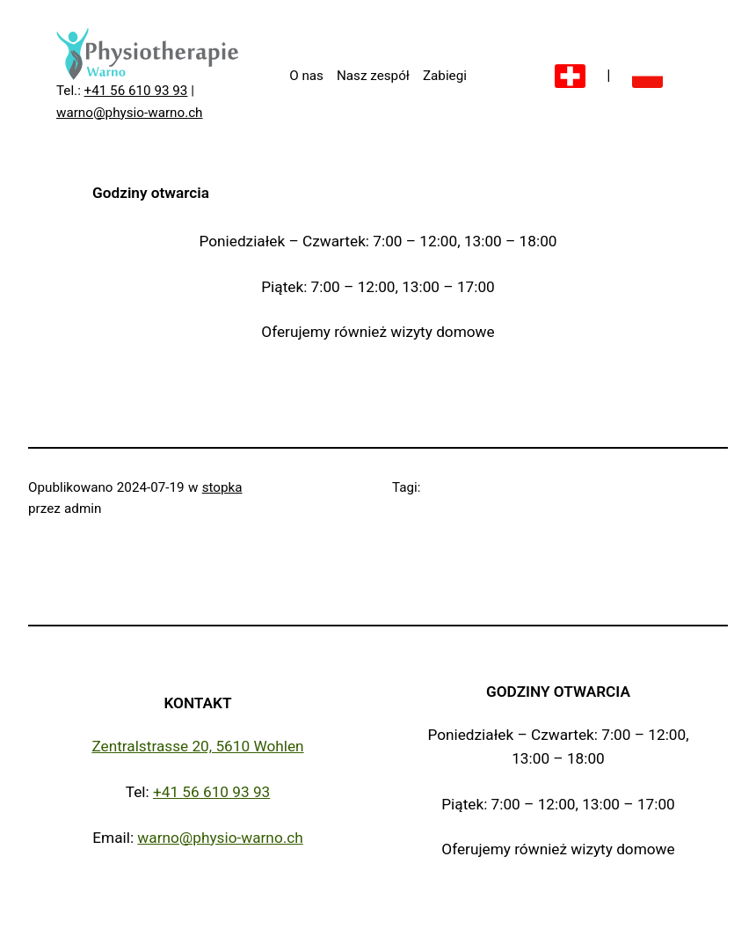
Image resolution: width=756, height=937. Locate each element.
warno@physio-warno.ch (129, 113)
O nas (306, 76)
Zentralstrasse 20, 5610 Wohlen (197, 746)
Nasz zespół (373, 76)
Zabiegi (445, 76)
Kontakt (197, 703)
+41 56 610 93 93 (136, 91)
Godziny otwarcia (558, 691)
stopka (222, 487)
